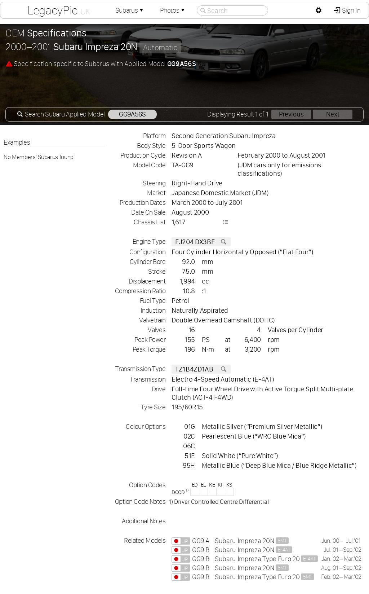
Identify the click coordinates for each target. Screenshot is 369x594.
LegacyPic (58, 10)
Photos (173, 10)
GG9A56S (132, 114)
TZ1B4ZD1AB (201, 369)
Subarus (130, 10)
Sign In (350, 10)
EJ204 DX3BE (201, 242)
